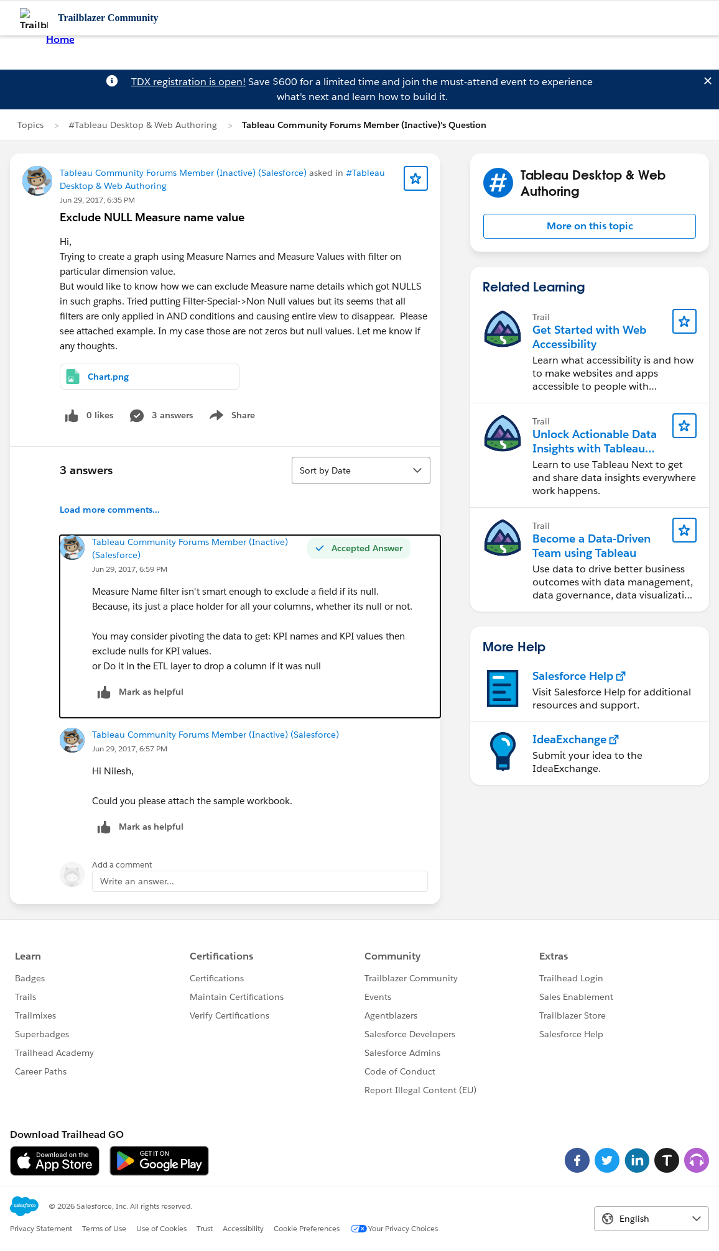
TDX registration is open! (188, 81)
